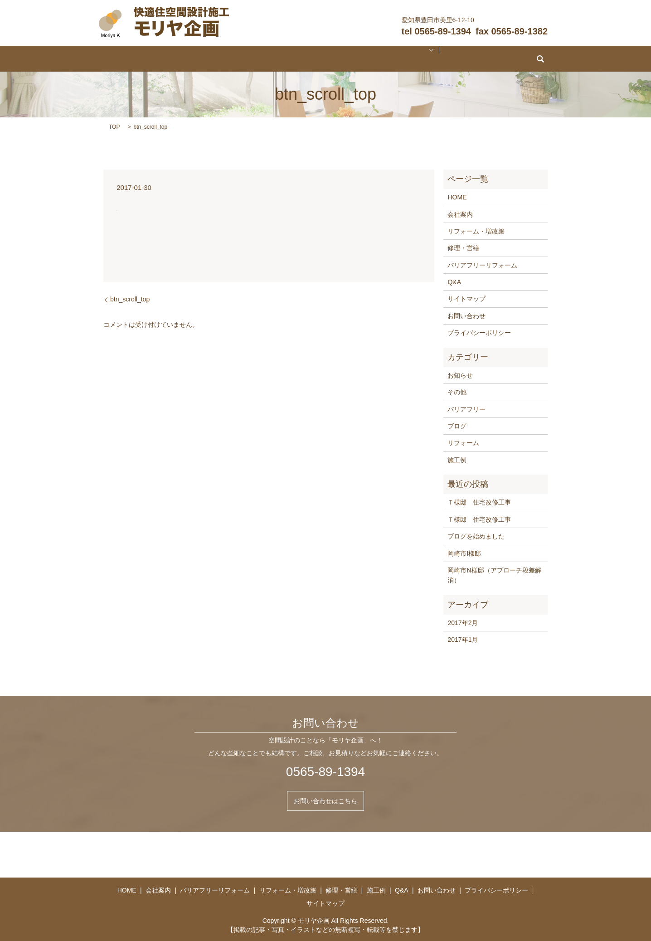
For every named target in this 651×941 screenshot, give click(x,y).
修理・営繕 (355, 59)
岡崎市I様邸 (464, 553)
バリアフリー (466, 409)
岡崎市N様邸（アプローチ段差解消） (494, 575)
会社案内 (200, 59)
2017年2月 (462, 622)
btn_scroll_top (130, 299)
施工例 (385, 59)
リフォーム (463, 442)
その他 (456, 392)
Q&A (412, 59)
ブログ (456, 426)
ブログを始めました (476, 536)
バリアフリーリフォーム (248, 59)
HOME (173, 59)
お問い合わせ (442, 59)
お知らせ (460, 375)
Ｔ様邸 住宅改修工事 (479, 502)
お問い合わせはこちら (325, 801)
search (473, 59)
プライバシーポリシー (479, 332)
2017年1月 (462, 639)
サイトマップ (466, 298)
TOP (114, 127)
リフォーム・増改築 (310, 59)
